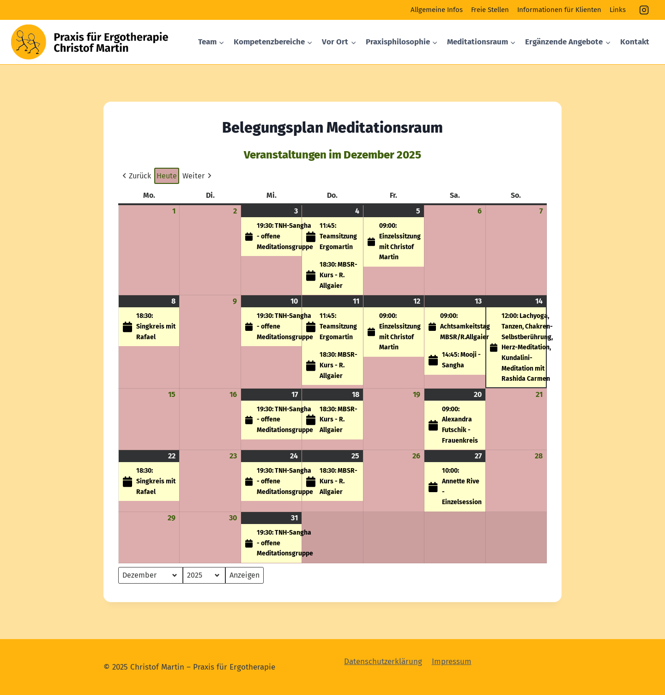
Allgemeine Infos (437, 10)
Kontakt (634, 42)
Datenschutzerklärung (383, 661)
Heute (167, 175)
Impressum (452, 661)
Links (618, 10)
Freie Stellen (490, 10)
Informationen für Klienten (559, 10)
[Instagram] (644, 10)
